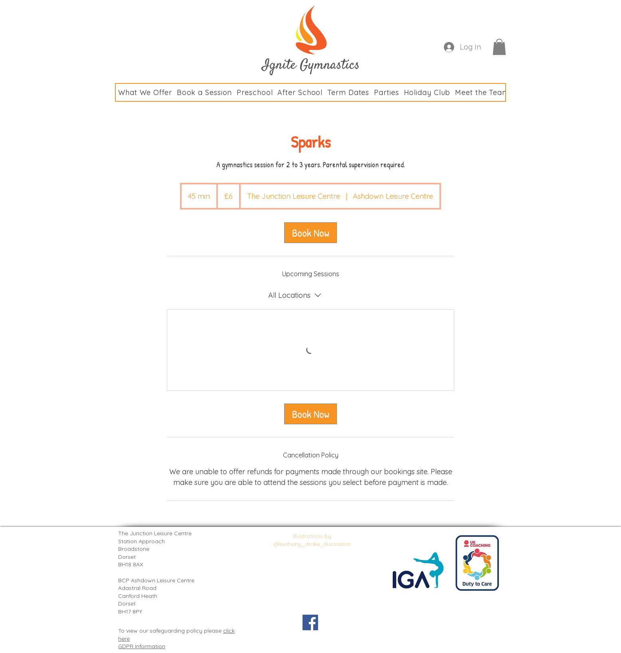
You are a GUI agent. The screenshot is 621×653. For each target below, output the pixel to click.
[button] (499, 47)
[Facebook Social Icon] (310, 622)
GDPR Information (141, 646)
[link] (310, 232)
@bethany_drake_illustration (312, 544)
